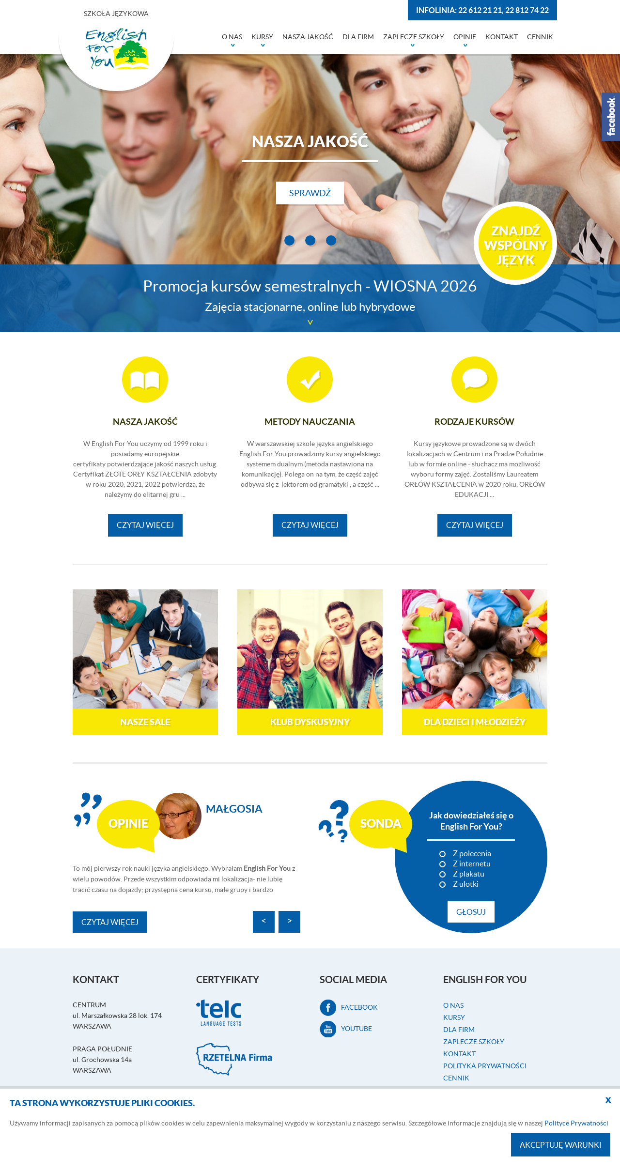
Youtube (346, 1028)
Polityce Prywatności (576, 1123)
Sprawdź (310, 193)
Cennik (540, 37)
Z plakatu (468, 872)
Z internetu (472, 862)
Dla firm (358, 37)
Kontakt (501, 37)
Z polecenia (472, 852)
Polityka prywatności (485, 1065)
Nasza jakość (307, 37)
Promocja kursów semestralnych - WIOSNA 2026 (310, 298)
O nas (232, 37)
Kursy (262, 37)
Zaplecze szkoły (413, 37)
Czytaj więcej (145, 525)
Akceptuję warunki (561, 1144)
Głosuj (471, 911)
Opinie (464, 37)
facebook (349, 1007)
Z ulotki (466, 882)
